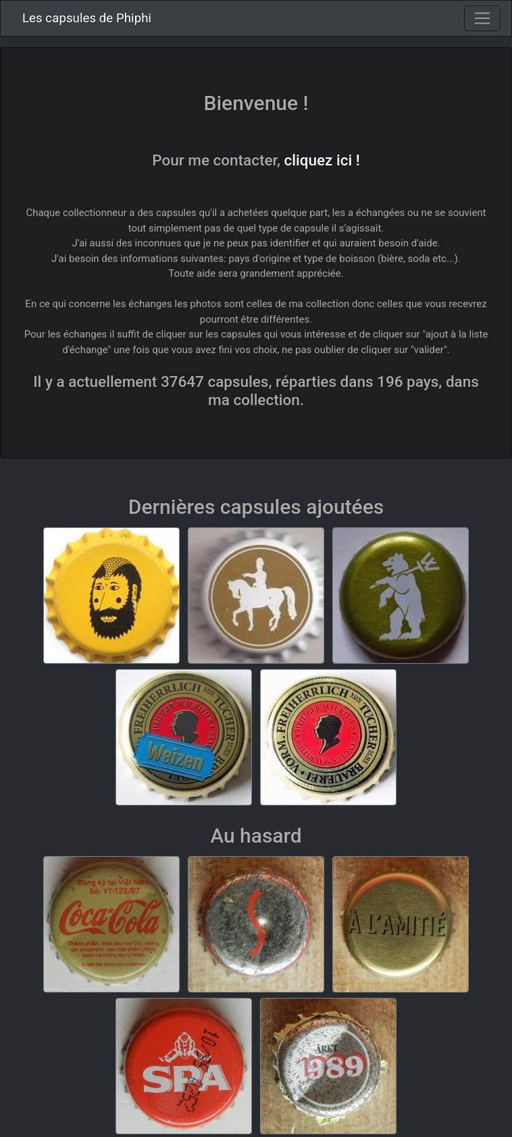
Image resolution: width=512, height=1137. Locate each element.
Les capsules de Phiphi (86, 18)
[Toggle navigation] (482, 18)
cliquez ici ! (322, 160)
